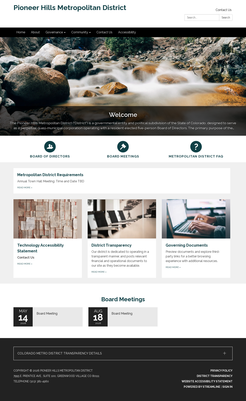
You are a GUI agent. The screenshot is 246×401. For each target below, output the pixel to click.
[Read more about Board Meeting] (48, 316)
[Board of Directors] (50, 149)
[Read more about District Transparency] (122, 238)
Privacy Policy (221, 370)
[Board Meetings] (123, 149)
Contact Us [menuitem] (104, 32)
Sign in (227, 386)
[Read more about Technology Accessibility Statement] (47, 238)
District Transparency (215, 376)
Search (226, 17)
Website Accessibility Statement (207, 381)
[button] (123, 353)
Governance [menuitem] (54, 32)
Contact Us (224, 10)
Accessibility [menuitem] (127, 32)
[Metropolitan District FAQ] (196, 149)
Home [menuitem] (20, 32)
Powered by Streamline (202, 386)
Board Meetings (123, 299)
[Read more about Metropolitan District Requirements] (121, 180)
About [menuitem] (35, 32)
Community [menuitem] (79, 32)
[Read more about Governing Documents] (196, 238)
